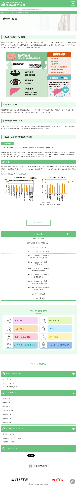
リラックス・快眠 (8, 410)
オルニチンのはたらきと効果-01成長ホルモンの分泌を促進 (38, 257)
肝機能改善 (6, 402)
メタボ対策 (6, 406)
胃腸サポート (7, 422)
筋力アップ (6, 398)
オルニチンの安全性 (38, 294)
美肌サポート (7, 415)
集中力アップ (7, 419)
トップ (3, 9)
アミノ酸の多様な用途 (10, 387)
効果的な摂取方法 (8, 383)
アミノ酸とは (7, 379)
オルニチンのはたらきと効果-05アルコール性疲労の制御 (38, 282)
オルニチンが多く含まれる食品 (38, 251)
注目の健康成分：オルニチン (13, 9)
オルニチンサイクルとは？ (38, 247)
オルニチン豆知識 (38, 298)
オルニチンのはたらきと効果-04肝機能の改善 (38, 276)
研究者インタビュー (9, 434)
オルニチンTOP (39, 223)
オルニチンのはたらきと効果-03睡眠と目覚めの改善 (38, 269)
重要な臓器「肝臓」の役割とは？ (38, 243)
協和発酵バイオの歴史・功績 (12, 438)
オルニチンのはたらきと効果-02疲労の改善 (38, 263)
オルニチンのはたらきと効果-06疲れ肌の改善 (38, 288)
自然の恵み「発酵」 (9, 442)
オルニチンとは (38, 239)
